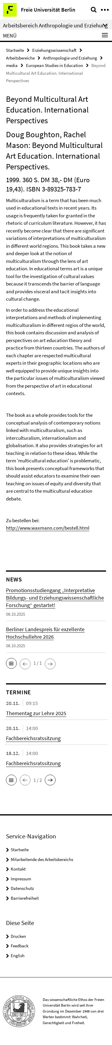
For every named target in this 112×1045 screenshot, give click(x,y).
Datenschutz (22, 888)
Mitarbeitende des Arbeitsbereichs (42, 859)
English (17, 955)
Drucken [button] (18, 936)
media (12, 65)
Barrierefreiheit (25, 898)
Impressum (21, 879)
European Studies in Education (54, 65)
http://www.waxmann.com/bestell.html (47, 528)
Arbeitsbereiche (20, 58)
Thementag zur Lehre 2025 (36, 713)
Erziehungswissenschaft (54, 50)
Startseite (15, 50)
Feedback (19, 946)
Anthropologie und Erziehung (70, 58)
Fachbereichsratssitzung (33, 738)
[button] (11, 663)
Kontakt (18, 869)
